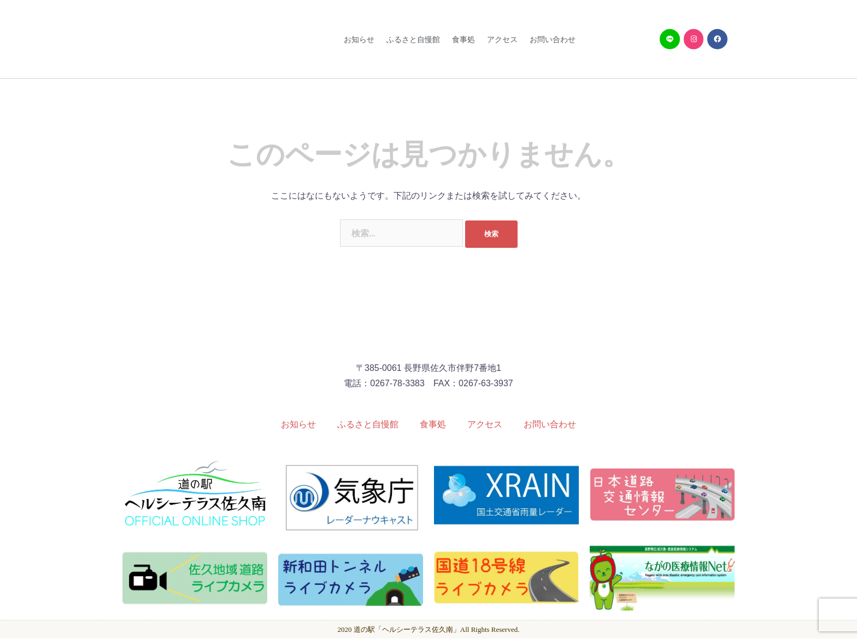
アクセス (502, 39)
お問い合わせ (553, 39)
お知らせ (359, 39)
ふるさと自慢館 (413, 39)
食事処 (463, 39)
